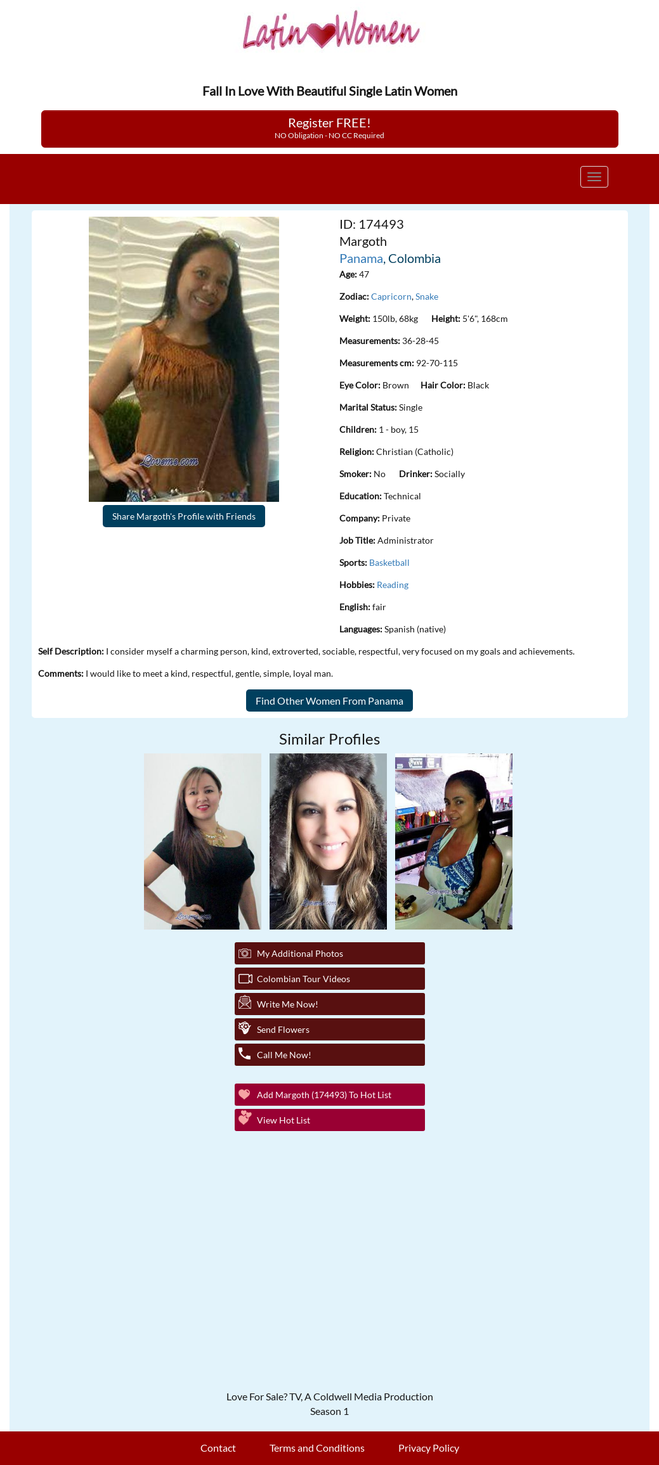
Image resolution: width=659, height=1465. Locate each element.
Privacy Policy (428, 1448)
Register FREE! (329, 127)
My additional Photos (300, 953)
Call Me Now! (284, 1054)
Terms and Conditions (317, 1448)
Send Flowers (283, 1029)
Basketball (389, 562)
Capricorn (391, 296)
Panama (361, 257)
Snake (426, 296)
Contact (218, 1448)
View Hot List (283, 1120)
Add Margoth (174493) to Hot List (324, 1094)
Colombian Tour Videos (303, 978)
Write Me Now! (287, 1004)
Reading (392, 584)
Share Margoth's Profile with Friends (184, 516)
